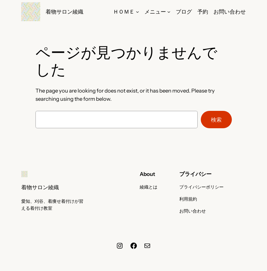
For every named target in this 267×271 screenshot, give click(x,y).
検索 (216, 119)
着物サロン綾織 (64, 12)
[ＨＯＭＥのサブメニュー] (137, 11)
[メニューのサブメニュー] (168, 11)
